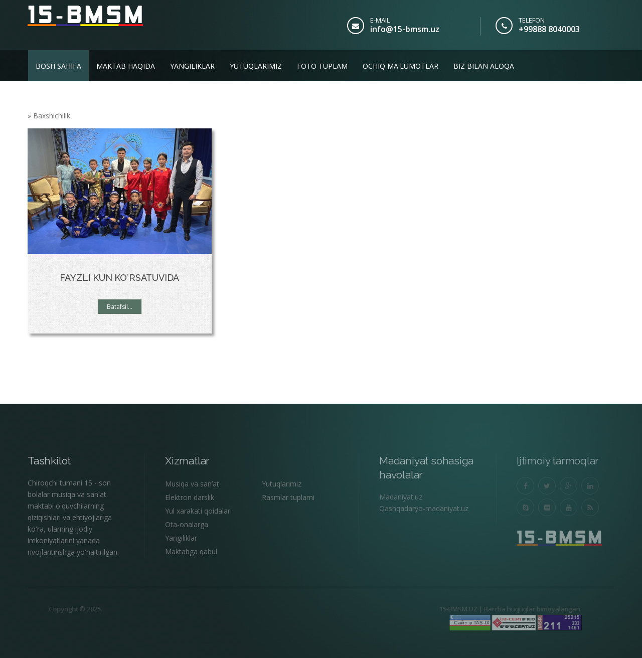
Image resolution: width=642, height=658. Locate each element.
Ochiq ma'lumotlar (400, 66)
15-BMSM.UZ (434, 608)
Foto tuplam (322, 66)
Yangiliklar (192, 66)
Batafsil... (119, 306)
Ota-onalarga (186, 524)
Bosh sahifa (58, 66)
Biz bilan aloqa (483, 66)
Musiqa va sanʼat (192, 483)
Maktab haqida (125, 66)
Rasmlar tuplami (288, 497)
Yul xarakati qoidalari (198, 511)
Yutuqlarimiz (256, 66)
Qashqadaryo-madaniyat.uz (423, 508)
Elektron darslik (189, 497)
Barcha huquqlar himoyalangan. (508, 608)
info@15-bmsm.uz (404, 29)
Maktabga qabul (191, 551)
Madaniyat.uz (400, 497)
